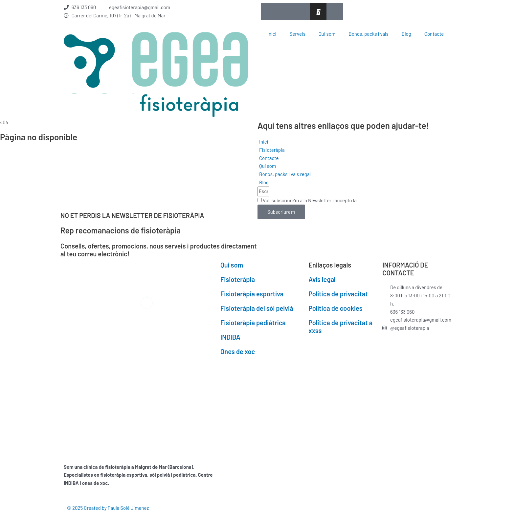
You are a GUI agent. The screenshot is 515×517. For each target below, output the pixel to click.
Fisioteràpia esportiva (251, 294)
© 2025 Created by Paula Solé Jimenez (108, 508)
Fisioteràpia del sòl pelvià (256, 308)
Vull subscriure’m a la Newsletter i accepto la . (333, 200)
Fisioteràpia (237, 279)
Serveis (297, 34)
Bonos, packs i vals (368, 34)
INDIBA (230, 337)
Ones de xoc (237, 351)
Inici (271, 34)
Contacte (434, 34)
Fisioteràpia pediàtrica (253, 323)
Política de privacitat (379, 200)
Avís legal (321, 279)
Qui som (327, 34)
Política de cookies (335, 308)
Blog (406, 34)
